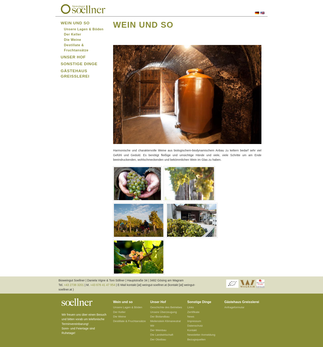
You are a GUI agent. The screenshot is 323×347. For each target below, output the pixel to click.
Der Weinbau (158, 330)
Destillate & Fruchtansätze (129, 321)
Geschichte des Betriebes (166, 307)
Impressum (194, 321)
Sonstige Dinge (79, 64)
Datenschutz (195, 325)
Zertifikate (193, 312)
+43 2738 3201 (74, 285)
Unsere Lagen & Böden (84, 29)
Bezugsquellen (196, 339)
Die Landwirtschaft (161, 334)
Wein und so (75, 23)
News (190, 316)
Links (190, 307)
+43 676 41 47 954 (102, 285)
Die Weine (72, 39)
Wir (152, 325)
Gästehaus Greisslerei (241, 302)
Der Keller (72, 34)
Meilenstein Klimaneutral (165, 321)
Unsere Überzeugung (163, 312)
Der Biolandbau (160, 316)
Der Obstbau (158, 339)
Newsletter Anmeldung (201, 334)
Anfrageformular (234, 307)
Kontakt (192, 330)
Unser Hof (73, 57)
